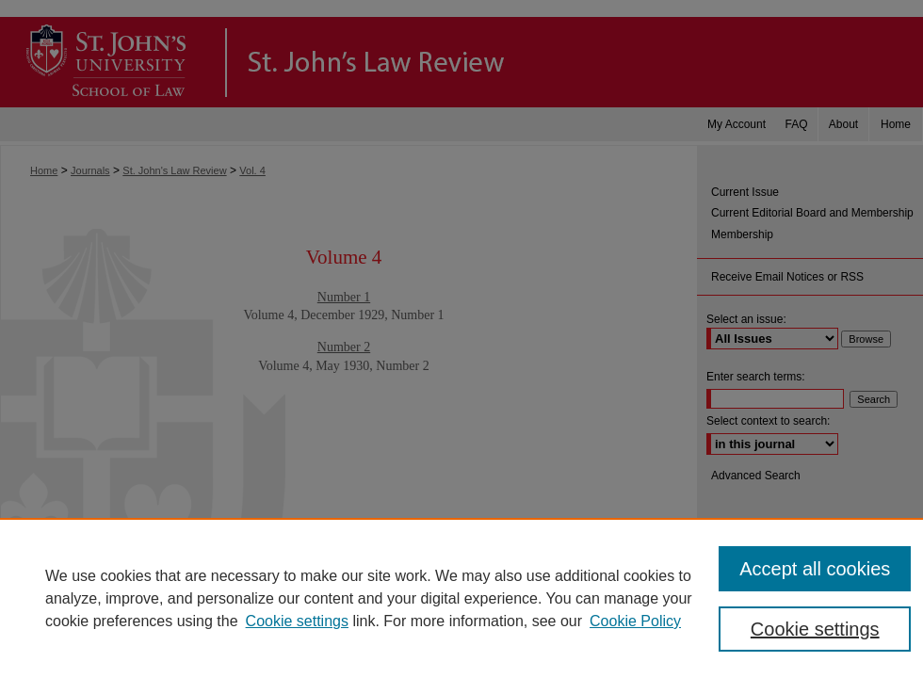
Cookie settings (297, 621)
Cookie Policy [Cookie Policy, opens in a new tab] (635, 621)
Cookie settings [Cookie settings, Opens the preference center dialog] (815, 629)
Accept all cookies (814, 568)
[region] (461, 598)
